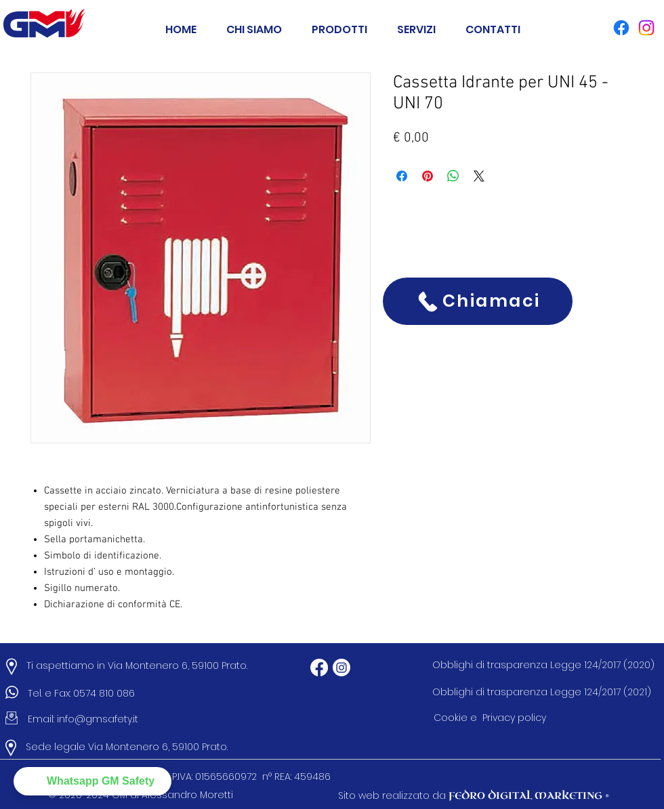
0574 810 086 (106, 693)
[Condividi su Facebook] (402, 176)
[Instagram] (341, 667)
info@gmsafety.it (97, 719)
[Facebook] (319, 667)
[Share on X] (479, 176)
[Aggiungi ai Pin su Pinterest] (427, 176)
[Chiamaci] (478, 301)
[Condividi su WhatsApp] (453, 176)
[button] (339, 23)
